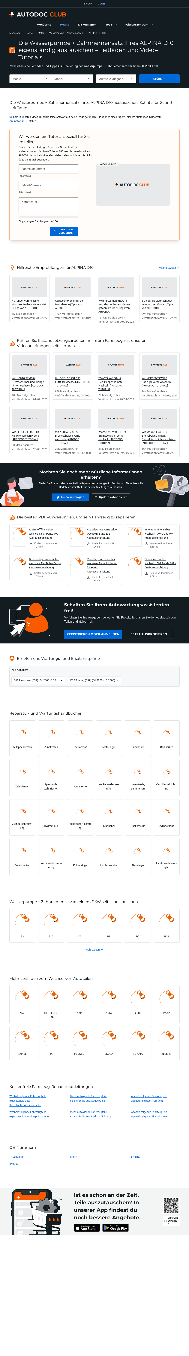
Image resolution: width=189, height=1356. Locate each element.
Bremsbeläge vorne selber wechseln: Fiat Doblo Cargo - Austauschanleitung (45, 563)
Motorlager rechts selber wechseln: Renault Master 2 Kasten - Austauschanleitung (102, 565)
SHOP (88, 3)
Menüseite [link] (14, 33)
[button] (111, 25)
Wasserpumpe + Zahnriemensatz (66, 33)
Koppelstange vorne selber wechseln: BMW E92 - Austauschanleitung (102, 533)
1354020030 (16, 1157)
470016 (135, 1157)
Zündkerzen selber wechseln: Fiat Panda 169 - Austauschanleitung (160, 563)
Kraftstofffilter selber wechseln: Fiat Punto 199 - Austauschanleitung (44, 533)
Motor (41, 33)
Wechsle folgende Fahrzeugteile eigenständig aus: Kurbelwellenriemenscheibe (27, 1100)
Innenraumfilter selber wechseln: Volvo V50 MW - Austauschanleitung (160, 533)
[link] (44, 25)
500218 (74, 1157)
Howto (29, 33)
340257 (13, 1163)
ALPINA (93, 33)
